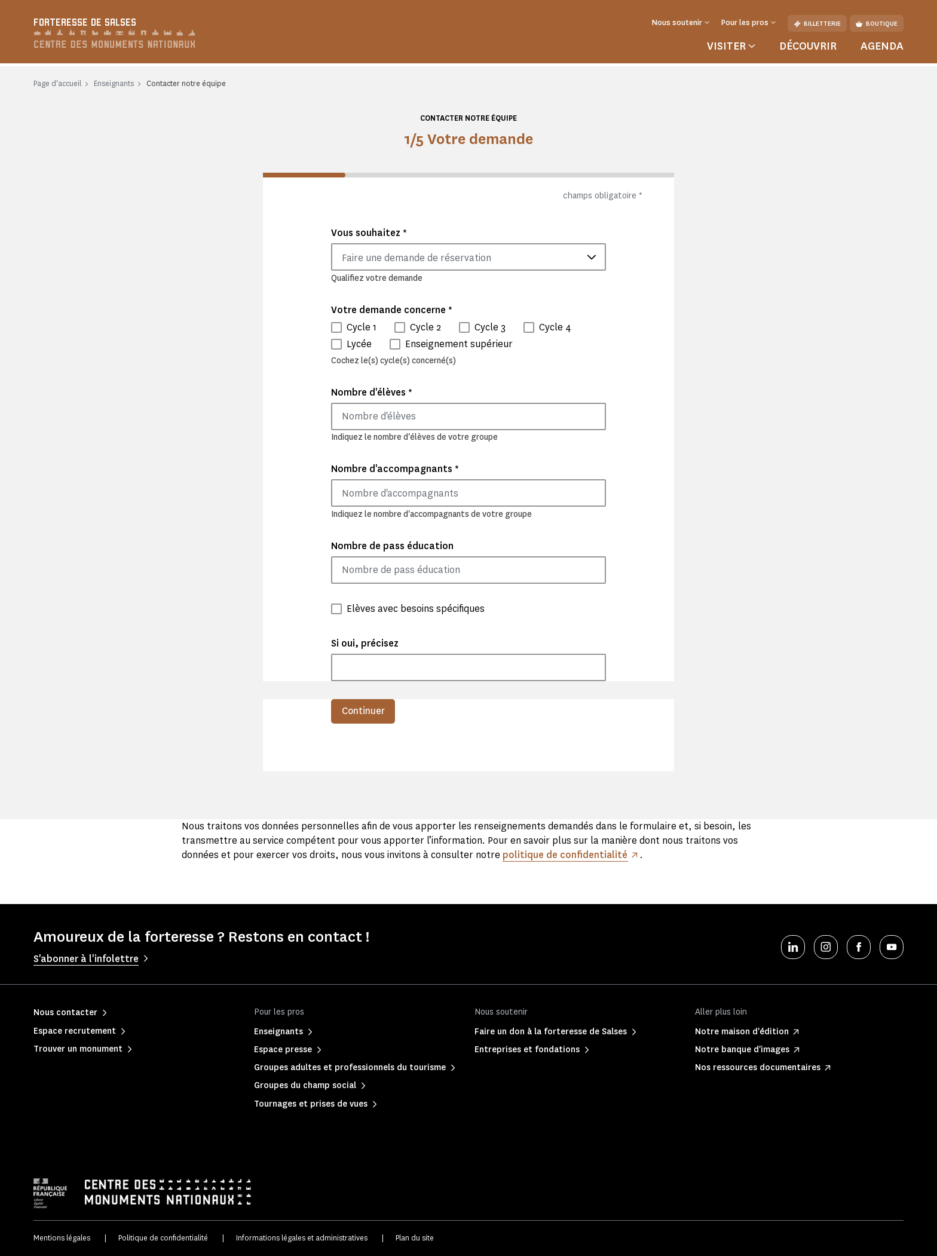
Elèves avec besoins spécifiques (416, 608)
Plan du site (415, 1238)
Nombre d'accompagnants (395, 468)
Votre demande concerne (391, 310)
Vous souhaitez (369, 232)
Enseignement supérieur (459, 344)
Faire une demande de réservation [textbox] (416, 258)
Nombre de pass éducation (392, 546)
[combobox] (468, 257)
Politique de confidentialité (163, 1238)
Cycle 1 (361, 327)
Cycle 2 (425, 327)
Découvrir (808, 46)
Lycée (359, 344)
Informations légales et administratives (302, 1238)
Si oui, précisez (365, 643)
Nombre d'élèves (371, 392)
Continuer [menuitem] (363, 711)
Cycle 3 (490, 327)
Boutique (877, 23)
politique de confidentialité (565, 854)
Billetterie (817, 23)
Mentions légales (61, 1238)
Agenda (882, 46)
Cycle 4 (555, 327)
